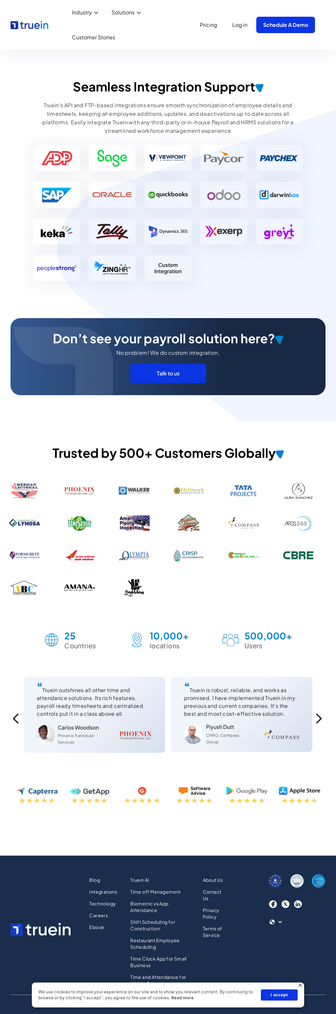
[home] (29, 25)
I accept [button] (279, 995)
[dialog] (168, 995)
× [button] (300, 986)
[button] (86, 12)
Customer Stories (93, 37)
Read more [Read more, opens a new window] (182, 997)
